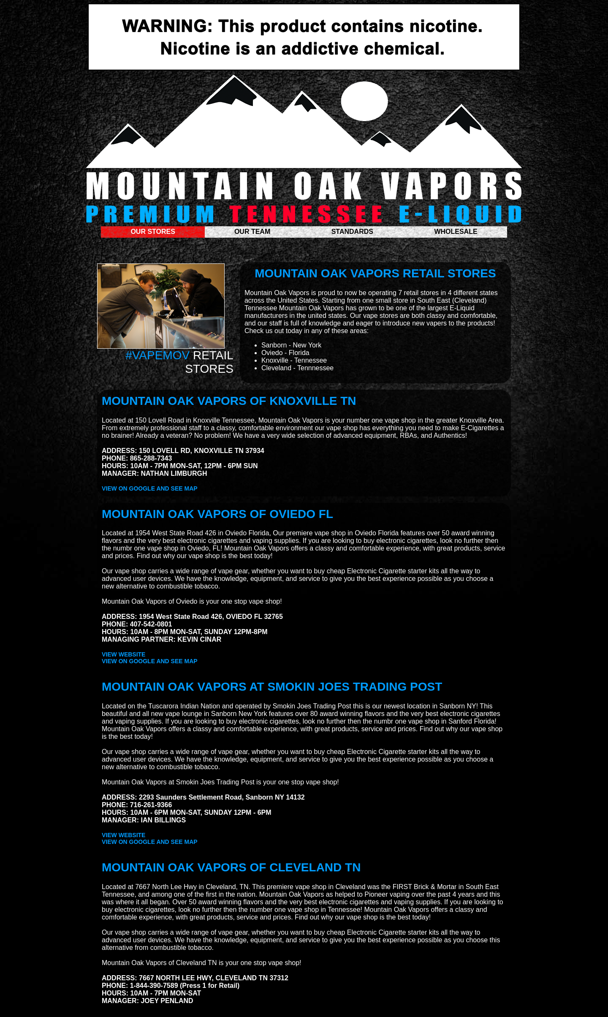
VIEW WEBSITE (123, 654)
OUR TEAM (253, 231)
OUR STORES (152, 231)
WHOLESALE (455, 231)
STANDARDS (353, 231)
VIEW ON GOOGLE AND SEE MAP (150, 488)
